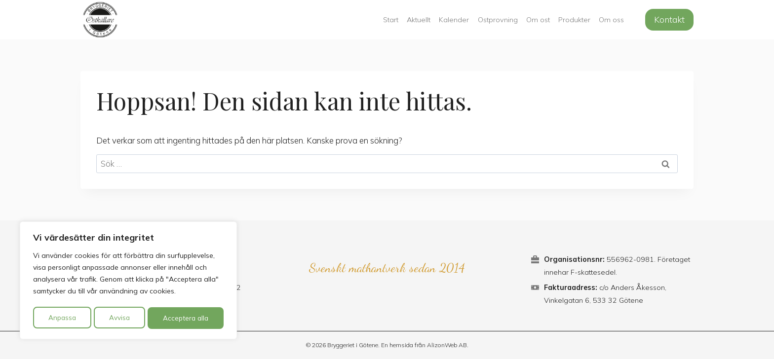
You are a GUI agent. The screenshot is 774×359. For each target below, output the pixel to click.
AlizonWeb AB (447, 345)
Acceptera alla (185, 318)
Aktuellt (418, 19)
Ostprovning (498, 19)
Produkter (574, 19)
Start (390, 19)
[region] (128, 281)
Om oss (611, 19)
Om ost (538, 19)
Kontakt (669, 19)
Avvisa (119, 318)
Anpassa (61, 318)
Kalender (454, 19)
